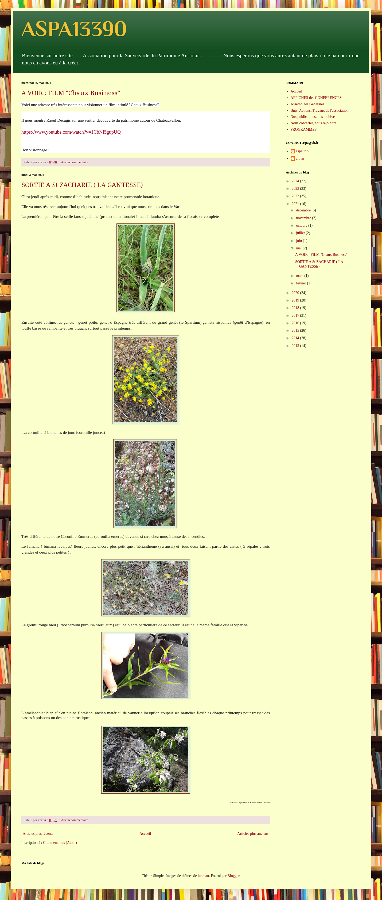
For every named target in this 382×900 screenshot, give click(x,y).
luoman (203, 876)
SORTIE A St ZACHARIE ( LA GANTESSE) (82, 185)
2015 (296, 331)
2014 (296, 338)
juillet (301, 233)
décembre (303, 210)
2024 (296, 181)
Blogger (233, 876)
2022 (296, 196)
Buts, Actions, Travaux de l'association (320, 111)
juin (299, 241)
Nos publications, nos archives (313, 117)
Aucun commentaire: (75, 162)
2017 (296, 316)
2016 (296, 323)
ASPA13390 (74, 29)
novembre (304, 218)
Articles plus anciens (252, 834)
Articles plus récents (38, 834)
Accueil (145, 834)
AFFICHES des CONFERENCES (316, 98)
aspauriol (303, 151)
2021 (296, 204)
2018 (296, 308)
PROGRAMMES (304, 130)
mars (300, 276)
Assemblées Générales (307, 104)
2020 (296, 293)
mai (299, 248)
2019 (296, 300)
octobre (302, 225)
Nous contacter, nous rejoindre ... (315, 123)
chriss (300, 158)
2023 (296, 189)
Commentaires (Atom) (60, 843)
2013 (296, 346)
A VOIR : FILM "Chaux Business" (70, 93)
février (301, 283)
